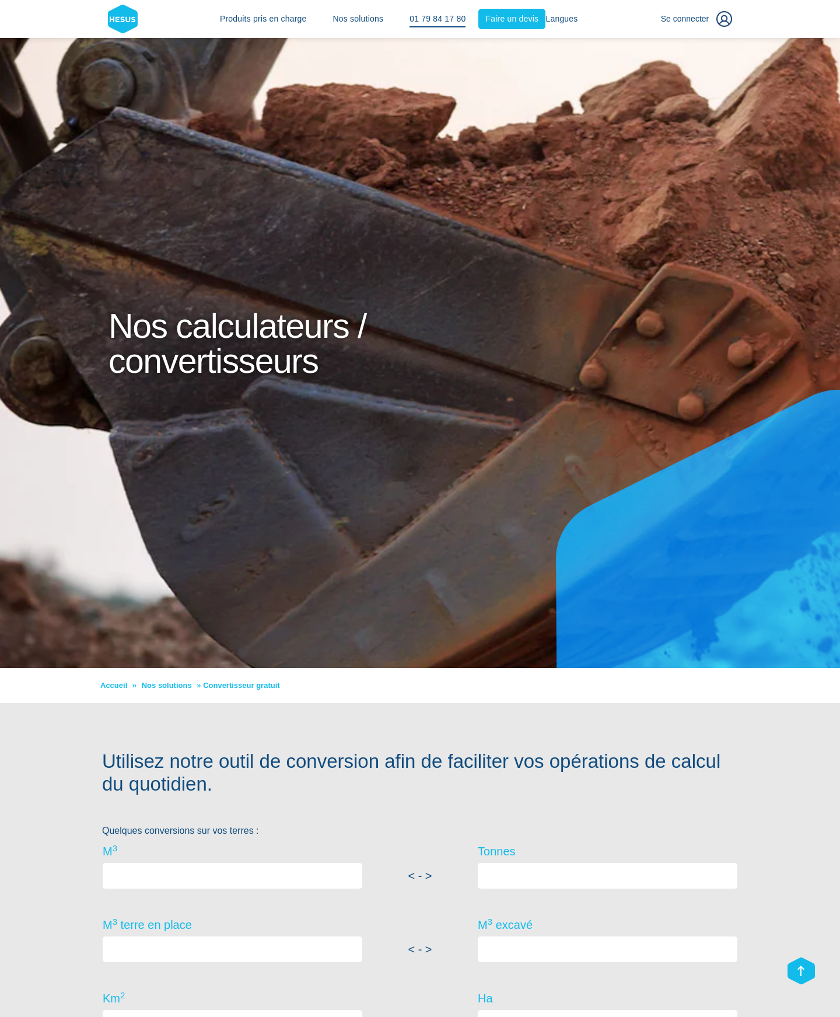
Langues (561, 18)
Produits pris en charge (263, 18)
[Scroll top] (801, 972)
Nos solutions (358, 18)
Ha (485, 998)
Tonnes (497, 851)
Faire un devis (512, 18)
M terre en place (147, 924)
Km (114, 997)
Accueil (113, 685)
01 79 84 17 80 (438, 18)
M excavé (505, 924)
